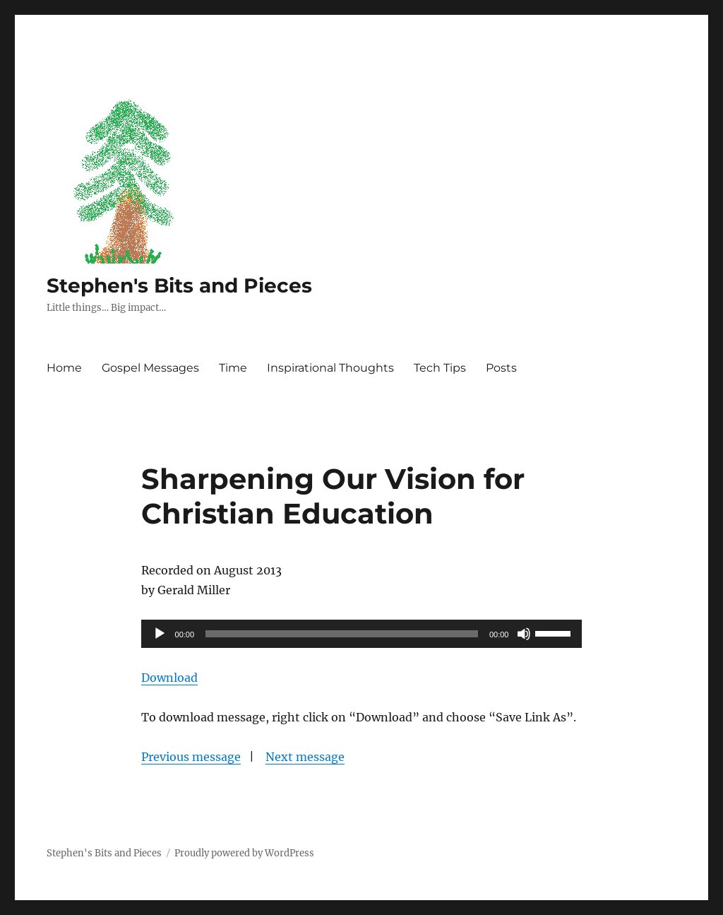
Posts (501, 367)
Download (169, 678)
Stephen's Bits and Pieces (179, 285)
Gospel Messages (150, 367)
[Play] (160, 634)
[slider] (341, 633)
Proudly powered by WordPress (244, 853)
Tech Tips (440, 367)
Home (64, 367)
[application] (361, 634)
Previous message (191, 757)
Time (233, 367)
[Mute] (524, 634)
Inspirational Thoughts (330, 367)
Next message (305, 757)
